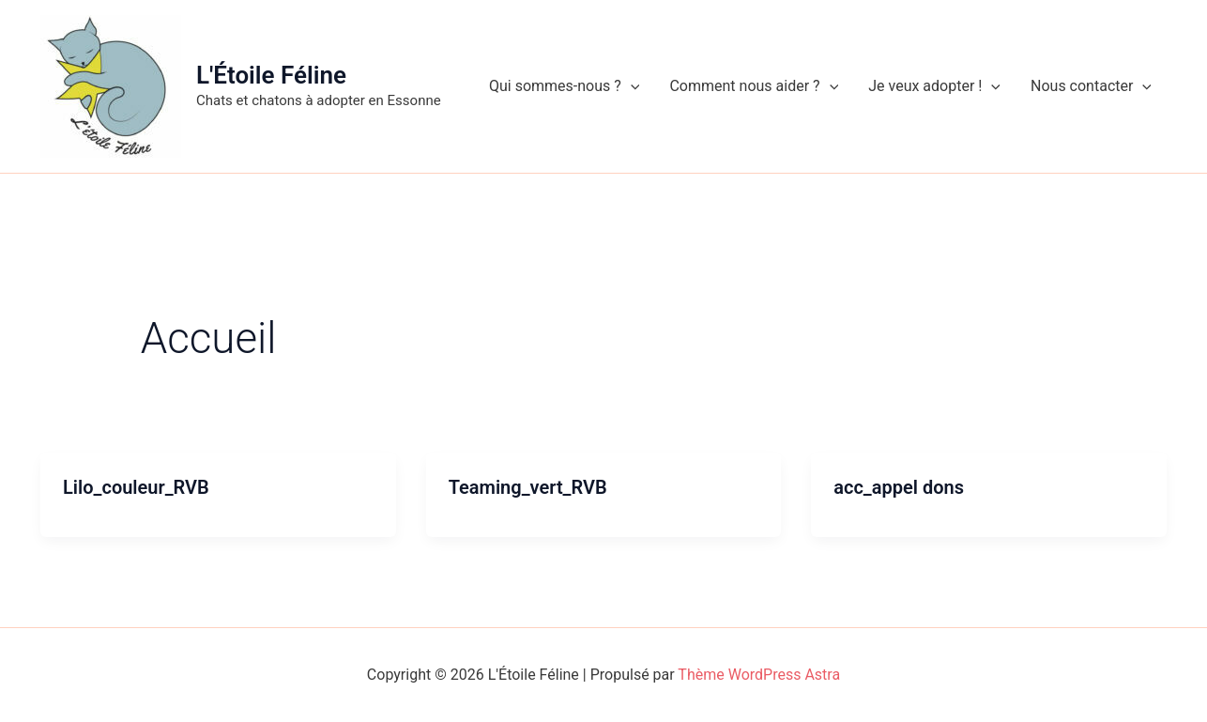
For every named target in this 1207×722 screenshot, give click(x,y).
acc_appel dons (898, 487)
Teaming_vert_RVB (528, 487)
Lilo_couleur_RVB (136, 487)
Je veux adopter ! (934, 86)
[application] (630, 86)
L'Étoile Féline (271, 75)
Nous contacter (1091, 86)
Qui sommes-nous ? (564, 86)
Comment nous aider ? (753, 86)
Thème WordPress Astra (759, 675)
